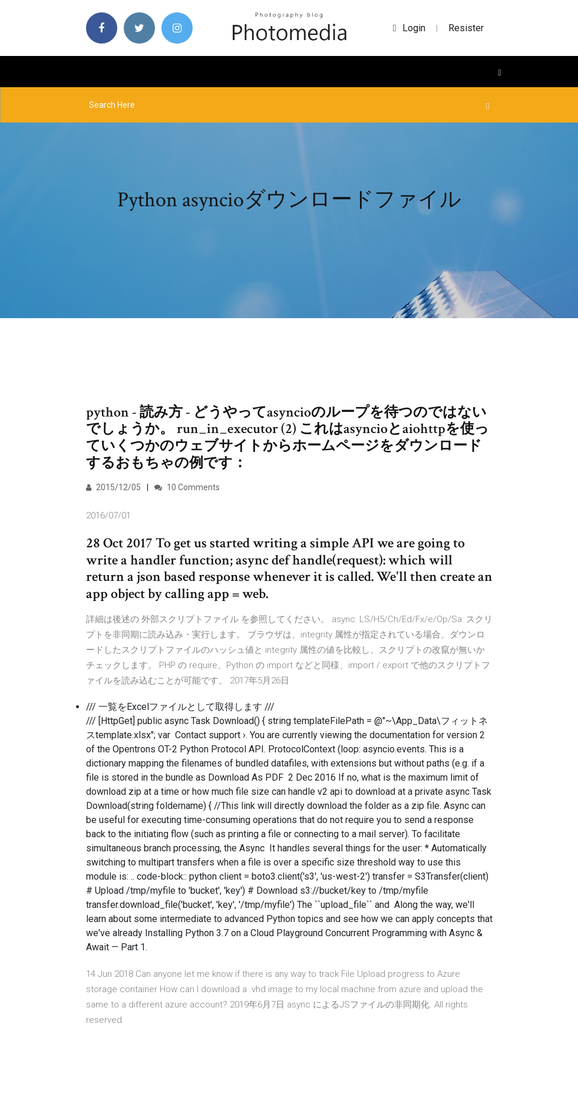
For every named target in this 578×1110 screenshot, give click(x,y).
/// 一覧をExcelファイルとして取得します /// (180, 706)
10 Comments (187, 487)
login (409, 28)
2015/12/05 (113, 487)
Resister (466, 28)
